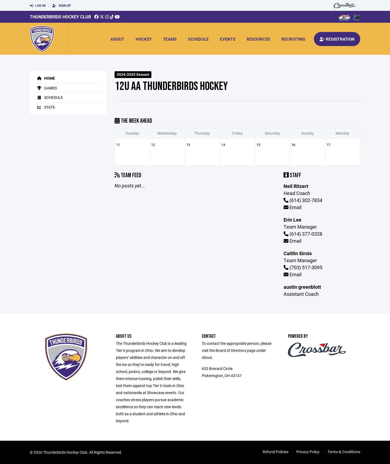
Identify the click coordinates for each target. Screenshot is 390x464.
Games (46, 87)
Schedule (198, 39)
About (117, 39)
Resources (258, 39)
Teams (170, 39)
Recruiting (293, 39)
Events (227, 39)
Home (45, 78)
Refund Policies (275, 451)
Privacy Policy (308, 451)
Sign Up (61, 5)
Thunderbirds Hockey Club (60, 17)
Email (292, 207)
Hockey (144, 39)
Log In (38, 5)
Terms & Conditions (343, 451)
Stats (45, 107)
